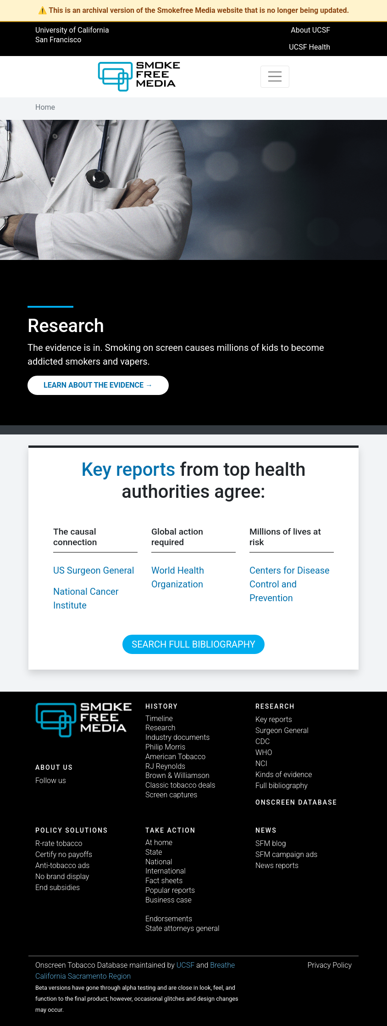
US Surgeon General (93, 570)
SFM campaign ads (286, 854)
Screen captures (171, 794)
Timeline (159, 718)
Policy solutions (71, 830)
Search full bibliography (193, 644)
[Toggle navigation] (275, 77)
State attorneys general (182, 928)
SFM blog (270, 843)
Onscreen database (296, 802)
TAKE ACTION (170, 830)
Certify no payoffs (63, 854)
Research (160, 727)
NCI (261, 763)
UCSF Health (309, 47)
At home (158, 842)
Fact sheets (163, 880)
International (165, 871)
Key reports (129, 469)
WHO (263, 752)
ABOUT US (54, 767)
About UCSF (310, 30)
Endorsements (168, 918)
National (158, 861)
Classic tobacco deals (180, 785)
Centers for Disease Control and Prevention (289, 584)
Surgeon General (282, 730)
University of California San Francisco (72, 35)
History (161, 706)
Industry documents (177, 737)
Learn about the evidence (94, 385)
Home (45, 107)
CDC (262, 741)
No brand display (62, 876)
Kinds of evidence (283, 774)
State (153, 852)
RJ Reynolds (165, 766)
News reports (277, 865)
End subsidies (57, 887)
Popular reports (170, 890)
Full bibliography (281, 785)
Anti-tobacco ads (62, 865)
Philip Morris (165, 747)
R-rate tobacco (59, 843)
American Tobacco (175, 756)
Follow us (50, 780)
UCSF (185, 965)
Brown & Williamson (177, 775)
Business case (168, 900)
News (266, 830)
